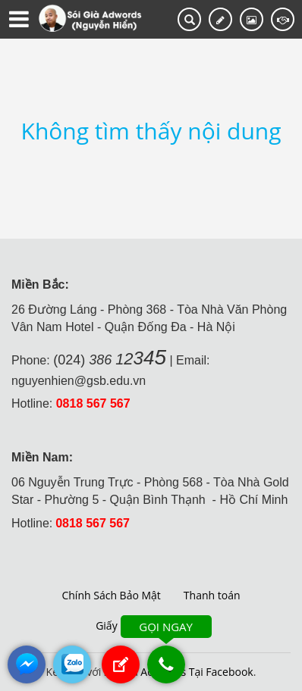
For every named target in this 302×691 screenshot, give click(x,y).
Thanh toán (212, 595)
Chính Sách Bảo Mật (110, 595)
